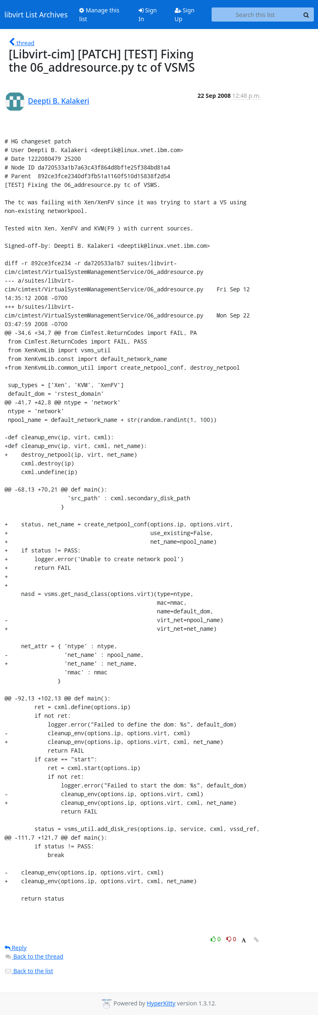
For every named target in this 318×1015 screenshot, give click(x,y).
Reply (16, 948)
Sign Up (185, 14)
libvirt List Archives (36, 14)
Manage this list (99, 14)
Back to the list (29, 971)
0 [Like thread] (216, 939)
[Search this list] (255, 14)
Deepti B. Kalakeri (58, 101)
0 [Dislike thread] (231, 939)
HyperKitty (161, 1003)
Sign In (148, 14)
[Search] (306, 14)
